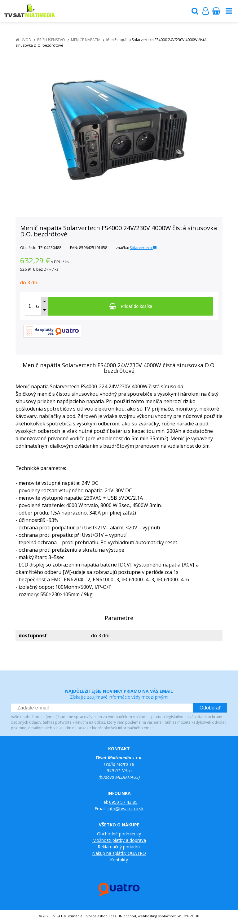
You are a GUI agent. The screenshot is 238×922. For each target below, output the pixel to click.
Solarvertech (143, 247)
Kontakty (119, 860)
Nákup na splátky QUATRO (119, 853)
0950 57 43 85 (123, 802)
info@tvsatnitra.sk (125, 809)
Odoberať (210, 707)
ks (37, 306)
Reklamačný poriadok (119, 847)
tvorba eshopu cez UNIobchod (111, 916)
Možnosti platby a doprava (119, 840)
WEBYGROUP (188, 916)
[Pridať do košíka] (130, 306)
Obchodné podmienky (119, 834)
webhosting (147, 916)
